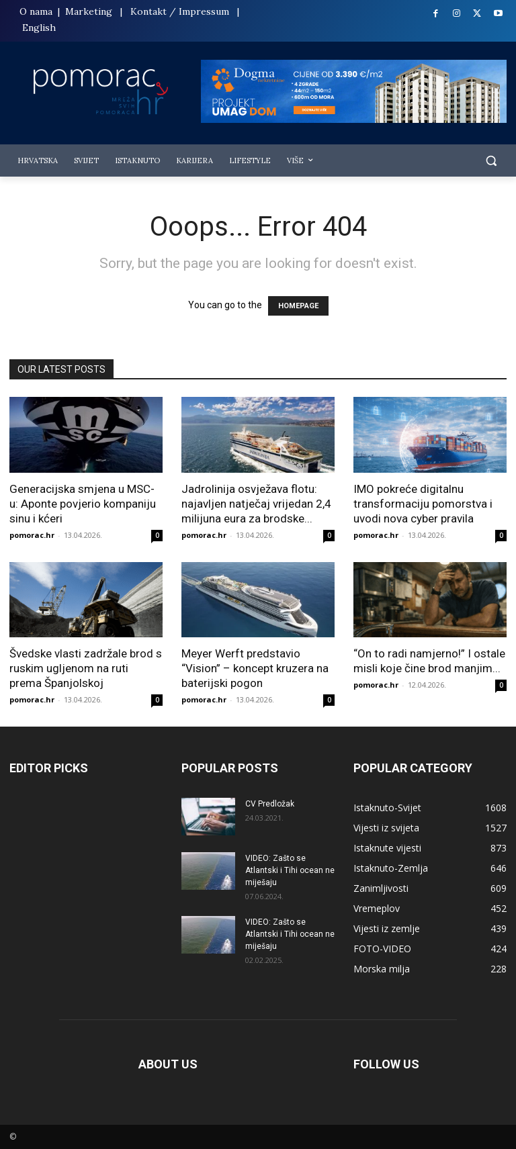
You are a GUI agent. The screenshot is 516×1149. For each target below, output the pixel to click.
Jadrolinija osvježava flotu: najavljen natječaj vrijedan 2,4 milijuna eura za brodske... (256, 503)
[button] (491, 161)
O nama (37, 11)
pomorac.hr (31, 535)
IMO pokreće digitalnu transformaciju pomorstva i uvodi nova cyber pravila (422, 503)
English (39, 27)
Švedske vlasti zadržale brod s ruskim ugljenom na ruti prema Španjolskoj (85, 668)
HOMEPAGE (298, 306)
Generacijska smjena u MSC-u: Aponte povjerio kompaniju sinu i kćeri (82, 503)
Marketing (88, 11)
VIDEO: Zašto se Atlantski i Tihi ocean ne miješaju (290, 870)
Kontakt (148, 11)
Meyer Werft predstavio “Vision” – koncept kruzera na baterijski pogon (255, 668)
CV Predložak (269, 804)
